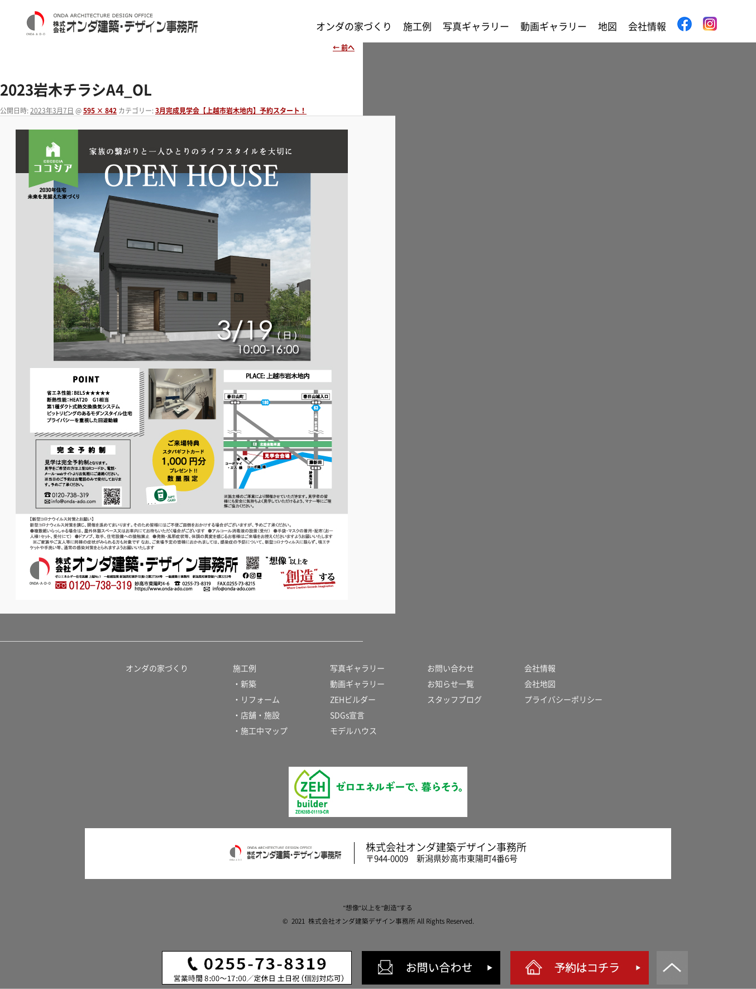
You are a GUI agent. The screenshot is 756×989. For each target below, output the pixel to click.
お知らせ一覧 (450, 684)
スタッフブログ (454, 700)
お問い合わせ (450, 668)
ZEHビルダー (353, 700)
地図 (607, 26)
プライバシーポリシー (563, 700)
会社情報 (647, 26)
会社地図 (540, 684)
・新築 (244, 684)
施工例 (417, 26)
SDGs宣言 (347, 715)
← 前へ (344, 47)
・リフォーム (256, 700)
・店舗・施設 (256, 715)
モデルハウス (353, 731)
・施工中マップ (260, 731)
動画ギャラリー (553, 26)
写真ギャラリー (476, 26)
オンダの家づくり (354, 26)
